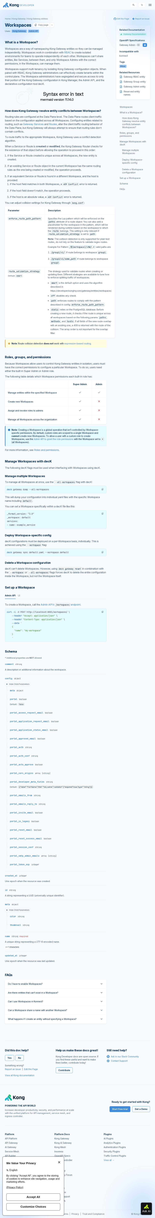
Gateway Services (33, 124)
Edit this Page (31, 1069)
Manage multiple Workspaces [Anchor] (25, 476)
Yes (10, 1058)
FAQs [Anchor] (8, 975)
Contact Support (117, 1060)
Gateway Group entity (135, 81)
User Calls (59, 1188)
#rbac (123, 66)
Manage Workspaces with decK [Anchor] (28, 461)
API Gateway (11, 1143)
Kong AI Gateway (63, 1143)
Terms (65, 1214)
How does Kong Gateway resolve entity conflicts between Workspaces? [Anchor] (53, 110)
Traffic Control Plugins (115, 1155)
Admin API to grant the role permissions (53, 439)
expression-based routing (77, 343)
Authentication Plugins (115, 1147)
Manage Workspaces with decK (133, 143)
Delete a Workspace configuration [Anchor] (28, 562)
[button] (102, 489)
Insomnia (58, 1151)
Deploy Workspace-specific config (132, 161)
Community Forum (63, 1175)
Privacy (75, 1214)
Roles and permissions (46, 449)
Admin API (33, 31)
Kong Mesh (60, 1147)
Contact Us (59, 1200)
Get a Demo (141, 1109)
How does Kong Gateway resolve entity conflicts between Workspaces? (134, 123)
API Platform (11, 1138)
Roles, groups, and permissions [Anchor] (28, 357)
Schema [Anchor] (11, 651)
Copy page (41, 25)
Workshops (60, 1192)
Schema (124, 183)
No (19, 1058)
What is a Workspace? (131, 112)
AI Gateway (10, 1147)
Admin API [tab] (10, 595)
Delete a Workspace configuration (132, 171)
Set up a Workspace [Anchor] (20, 587)
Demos (57, 1183)
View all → (109, 1160)
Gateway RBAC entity (134, 76)
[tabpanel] (55, 622)
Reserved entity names (132, 93)
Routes (53, 124)
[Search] (133, 4)
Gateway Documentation (133, 34)
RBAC (67, 52)
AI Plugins (108, 1138)
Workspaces (126, 107)
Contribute (64, 1070)
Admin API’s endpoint (60, 604)
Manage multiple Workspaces (130, 152)
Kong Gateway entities (37, 19)
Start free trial (120, 1109)
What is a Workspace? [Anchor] (21, 42)
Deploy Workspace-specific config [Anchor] (28, 535)
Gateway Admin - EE (129, 45)
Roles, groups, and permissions (129, 134)
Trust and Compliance (93, 1214)
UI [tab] (19, 595)
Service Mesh (12, 1151)
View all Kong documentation (19, 1075)
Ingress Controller (63, 1160)
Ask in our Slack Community (123, 1056)
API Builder (10, 1155)
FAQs (122, 189)
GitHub (57, 1179)
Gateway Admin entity (135, 86)
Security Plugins (112, 1151)
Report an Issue (13, 1069)
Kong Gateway (19, 19)
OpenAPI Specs (62, 1155)
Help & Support (62, 1196)
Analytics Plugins (112, 1143)
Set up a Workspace (130, 178)
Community (59, 1170)
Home (7, 19)
